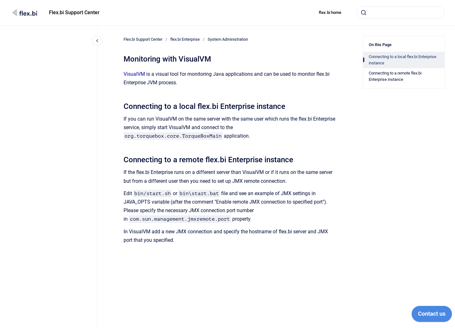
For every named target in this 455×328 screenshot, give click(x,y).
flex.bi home (330, 12)
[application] (432, 315)
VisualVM (134, 74)
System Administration (228, 39)
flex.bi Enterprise (185, 39)
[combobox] (401, 13)
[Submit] (364, 13)
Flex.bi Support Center (74, 12)
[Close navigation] (97, 41)
